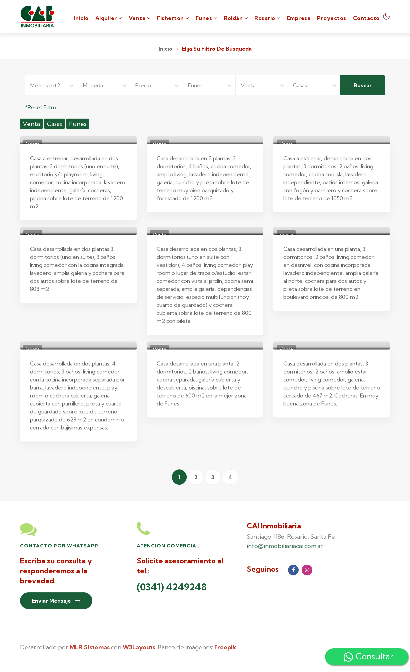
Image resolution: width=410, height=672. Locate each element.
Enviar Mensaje (56, 600)
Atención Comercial (168, 546)
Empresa (299, 18)
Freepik (225, 647)
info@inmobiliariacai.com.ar (285, 546)
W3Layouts (139, 647)
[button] (108, 17)
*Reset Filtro (40, 107)
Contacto (366, 18)
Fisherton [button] (173, 18)
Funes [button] (206, 18)
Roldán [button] (236, 18)
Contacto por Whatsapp (59, 546)
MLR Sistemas (90, 647)
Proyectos (331, 18)
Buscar (363, 85)
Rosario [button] (267, 18)
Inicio (81, 17)
